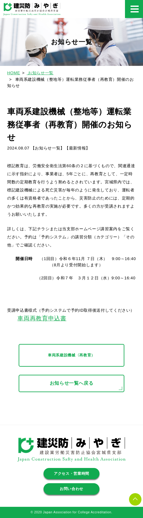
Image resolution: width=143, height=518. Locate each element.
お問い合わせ (71, 489)
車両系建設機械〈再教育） (71, 355)
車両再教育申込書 (41, 318)
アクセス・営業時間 (71, 473)
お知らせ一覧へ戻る (72, 383)
